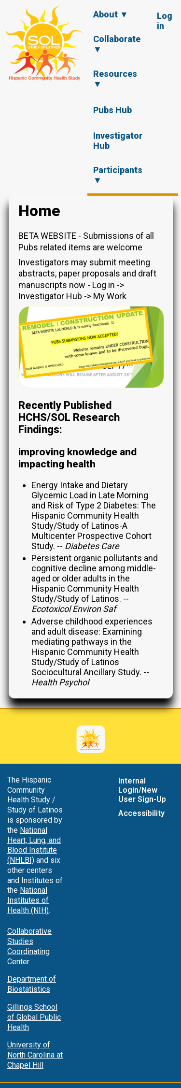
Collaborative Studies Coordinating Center (29, 946)
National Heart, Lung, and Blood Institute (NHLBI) (34, 845)
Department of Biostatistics (31, 984)
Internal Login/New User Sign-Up (142, 790)
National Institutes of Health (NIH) (28, 900)
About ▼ (110, 14)
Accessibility (141, 813)
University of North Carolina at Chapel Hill (35, 1055)
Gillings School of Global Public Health (34, 1017)
